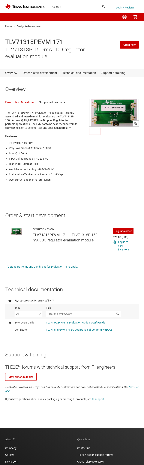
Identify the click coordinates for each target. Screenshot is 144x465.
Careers (9, 454)
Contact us (83, 448)
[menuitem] (124, 17)
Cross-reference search (90, 461)
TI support (98, 399)
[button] (9, 17)
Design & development (29, 26)
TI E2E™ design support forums (95, 454)
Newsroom (11, 461)
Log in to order (123, 231)
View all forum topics (20, 376)
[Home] (25, 6)
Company (10, 448)
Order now (129, 44)
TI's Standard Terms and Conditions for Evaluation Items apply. (41, 266)
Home (8, 26)
